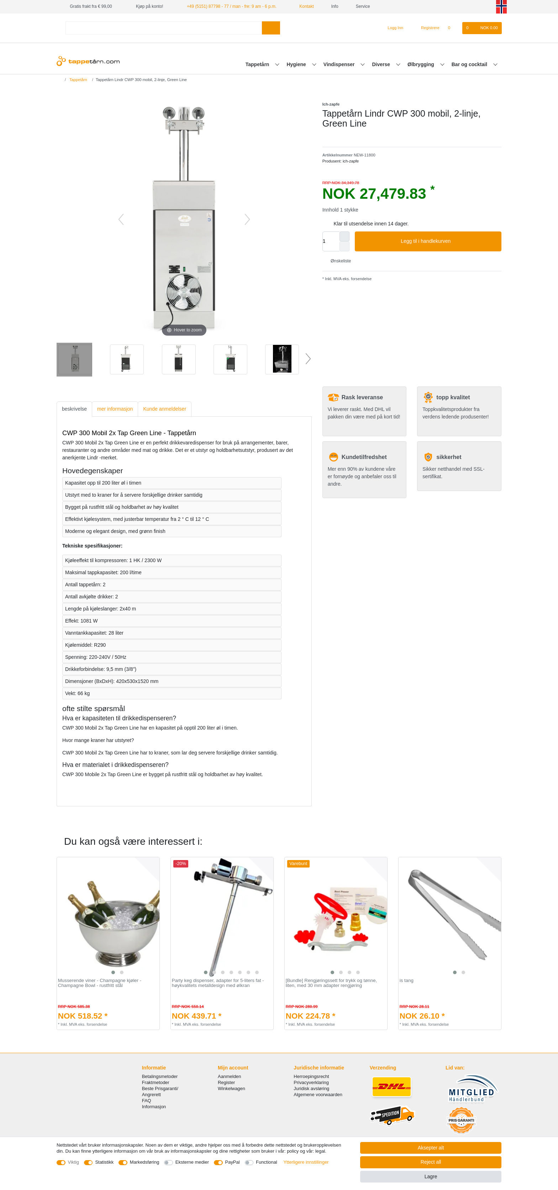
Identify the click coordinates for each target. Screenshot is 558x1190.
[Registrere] (426, 28)
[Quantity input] (330, 241)
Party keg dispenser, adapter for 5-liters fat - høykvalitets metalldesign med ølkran (218, 983)
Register (226, 1082)
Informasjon (154, 1106)
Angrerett (151, 1094)
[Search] (271, 27)
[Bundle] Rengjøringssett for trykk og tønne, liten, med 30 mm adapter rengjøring (331, 983)
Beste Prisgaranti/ (160, 1088)
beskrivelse (74, 409)
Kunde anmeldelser (164, 409)
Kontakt (304, 6)
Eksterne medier (192, 1162)
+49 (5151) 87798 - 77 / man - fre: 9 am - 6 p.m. (232, 6)
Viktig (73, 1162)
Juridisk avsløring (311, 1088)
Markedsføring (144, 1162)
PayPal (232, 1162)
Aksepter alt (431, 1148)
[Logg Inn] (392, 28)
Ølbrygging (421, 64)
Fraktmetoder (155, 1082)
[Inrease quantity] (344, 236)
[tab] (74, 409)
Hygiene (296, 64)
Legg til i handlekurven (448, 241)
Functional (266, 1162)
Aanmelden (229, 1076)
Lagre (431, 1176)
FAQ (146, 1100)
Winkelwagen (231, 1088)
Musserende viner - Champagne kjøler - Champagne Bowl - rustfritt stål (99, 983)
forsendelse (361, 279)
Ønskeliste (338, 260)
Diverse (381, 64)
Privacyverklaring (311, 1082)
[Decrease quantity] (344, 246)
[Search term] (163, 27)
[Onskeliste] (453, 28)
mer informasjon (115, 409)
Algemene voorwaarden (318, 1094)
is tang (407, 980)
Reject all (431, 1162)
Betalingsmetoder (160, 1076)
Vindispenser (339, 64)
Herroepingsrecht (311, 1076)
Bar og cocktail (470, 64)
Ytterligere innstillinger (305, 1162)
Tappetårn (258, 64)
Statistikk (104, 1162)
